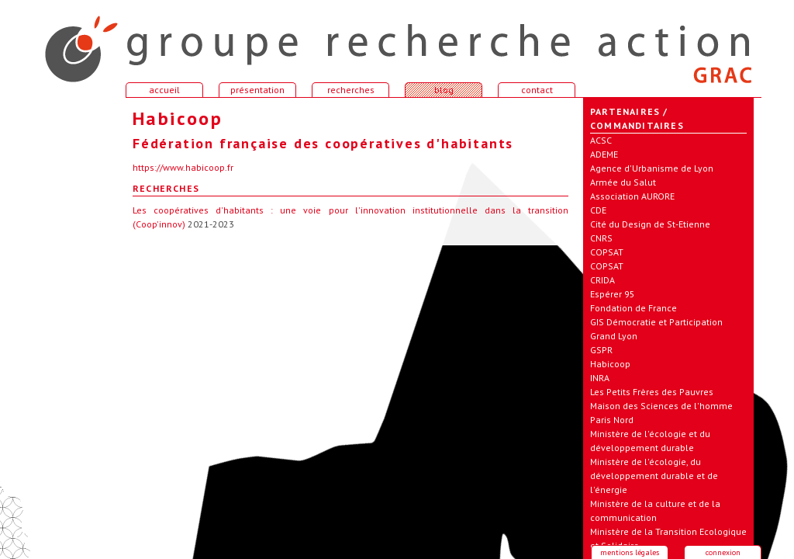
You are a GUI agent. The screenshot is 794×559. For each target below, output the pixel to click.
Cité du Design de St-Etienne (650, 224)
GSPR (601, 350)
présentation (257, 89)
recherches (351, 89)
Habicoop (610, 364)
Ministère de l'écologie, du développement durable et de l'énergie (654, 475)
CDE (598, 210)
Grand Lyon (613, 336)
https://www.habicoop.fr (183, 167)
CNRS (601, 238)
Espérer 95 (612, 294)
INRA (599, 378)
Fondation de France (633, 308)
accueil (71, 42)
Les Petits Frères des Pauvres (651, 392)
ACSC (601, 140)
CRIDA (602, 280)
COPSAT (606, 252)
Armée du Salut (623, 182)
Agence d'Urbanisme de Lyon (651, 168)
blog (444, 89)
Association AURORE (632, 196)
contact (537, 89)
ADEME (604, 154)
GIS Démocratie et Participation (656, 322)
